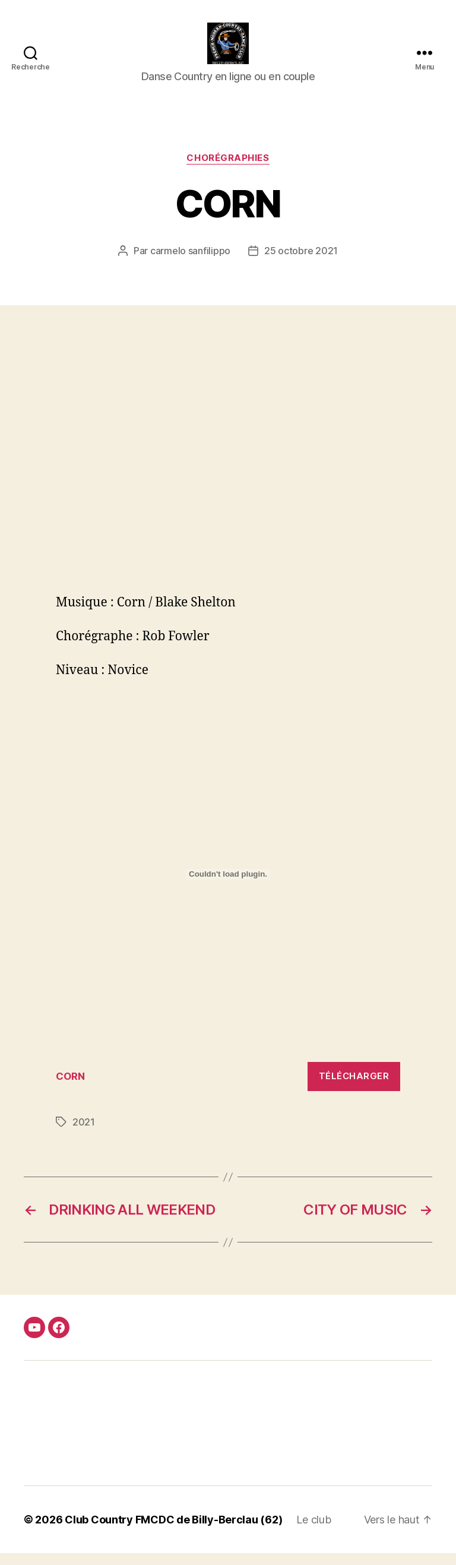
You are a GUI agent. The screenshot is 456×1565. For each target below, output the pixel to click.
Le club (313, 1531)
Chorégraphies (227, 170)
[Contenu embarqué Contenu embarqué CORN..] (228, 886)
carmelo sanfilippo (190, 262)
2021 (83, 1134)
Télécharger (354, 1087)
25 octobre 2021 (301, 262)
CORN (70, 1088)
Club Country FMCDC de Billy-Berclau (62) (173, 1531)
